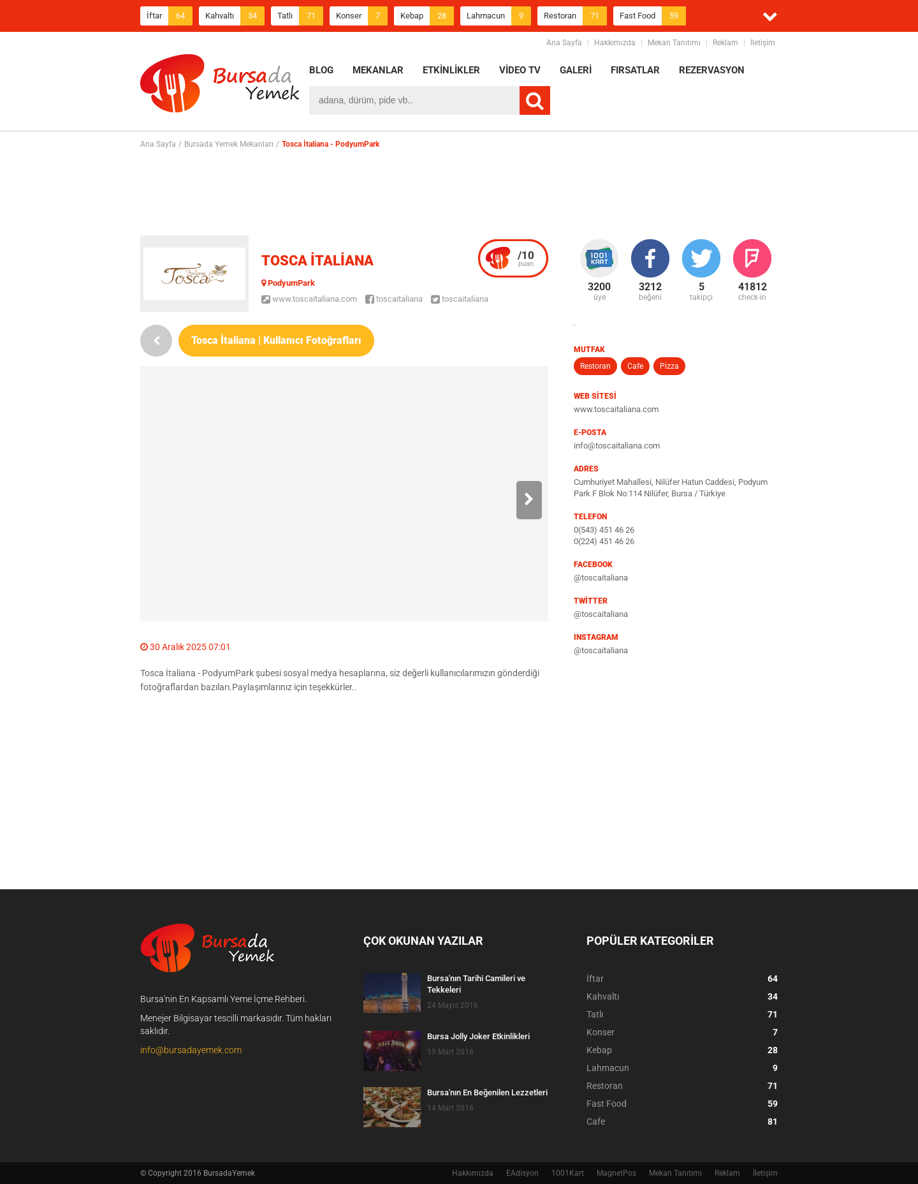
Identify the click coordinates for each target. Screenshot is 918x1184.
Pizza (669, 366)
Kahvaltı (235, 16)
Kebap (427, 16)
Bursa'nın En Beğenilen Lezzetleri (487, 1092)
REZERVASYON (712, 70)
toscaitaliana (394, 299)
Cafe (635, 366)
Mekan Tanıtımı (674, 42)
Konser (362, 16)
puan (526, 258)
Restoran (575, 16)
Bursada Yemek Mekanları (228, 144)
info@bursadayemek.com (191, 1050)
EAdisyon (522, 1173)
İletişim (762, 42)
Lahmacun (499, 16)
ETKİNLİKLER (451, 70)
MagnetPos (616, 1173)
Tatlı (300, 16)
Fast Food (653, 16)
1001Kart (567, 1173)
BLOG (321, 70)
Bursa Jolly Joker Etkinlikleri (478, 1036)
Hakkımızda (615, 42)
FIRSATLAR (635, 70)
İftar (170, 16)
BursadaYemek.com (220, 86)
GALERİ (576, 70)
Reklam (725, 42)
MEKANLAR (378, 70)
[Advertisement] (459, 192)
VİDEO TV (520, 70)
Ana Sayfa (564, 42)
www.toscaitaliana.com (309, 299)
